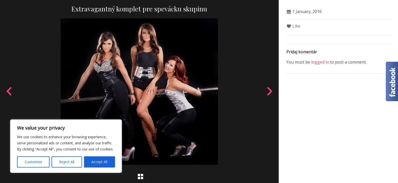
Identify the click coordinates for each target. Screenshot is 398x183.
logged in (320, 62)
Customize (33, 161)
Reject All (66, 161)
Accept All (99, 161)
